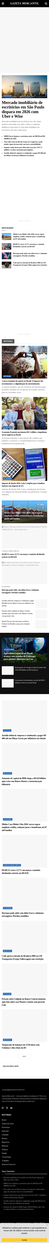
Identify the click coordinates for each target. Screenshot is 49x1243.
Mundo (4, 1138)
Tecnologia (9, 650)
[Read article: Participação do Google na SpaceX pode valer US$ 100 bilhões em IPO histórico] (8, 670)
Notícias (7, 376)
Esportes (5, 1131)
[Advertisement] (24, 39)
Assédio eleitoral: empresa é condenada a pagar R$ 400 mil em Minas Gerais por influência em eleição (18, 603)
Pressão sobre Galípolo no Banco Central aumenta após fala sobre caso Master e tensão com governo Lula (17, 613)
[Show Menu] (3, 3)
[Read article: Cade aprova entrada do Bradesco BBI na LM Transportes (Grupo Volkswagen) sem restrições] (6, 265)
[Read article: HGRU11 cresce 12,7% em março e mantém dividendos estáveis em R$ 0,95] (6, 246)
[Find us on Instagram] (3, 1108)
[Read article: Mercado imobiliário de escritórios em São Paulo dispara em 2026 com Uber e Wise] (24, 86)
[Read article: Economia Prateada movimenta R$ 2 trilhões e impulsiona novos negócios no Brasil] (24, 413)
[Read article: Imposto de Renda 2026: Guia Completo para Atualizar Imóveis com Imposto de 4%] (24, 464)
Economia (8, 427)
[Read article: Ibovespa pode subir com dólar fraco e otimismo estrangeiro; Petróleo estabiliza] (6, 255)
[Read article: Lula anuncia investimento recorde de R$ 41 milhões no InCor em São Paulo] (8, 683)
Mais (24, 1056)
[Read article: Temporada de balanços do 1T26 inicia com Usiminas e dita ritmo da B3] (24, 1025)
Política (7, 730)
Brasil (4, 1120)
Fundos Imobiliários (10, 551)
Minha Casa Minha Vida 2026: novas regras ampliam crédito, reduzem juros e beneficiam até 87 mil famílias (29, 236)
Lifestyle (5, 1135)
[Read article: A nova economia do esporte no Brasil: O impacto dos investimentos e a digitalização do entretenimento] (24, 362)
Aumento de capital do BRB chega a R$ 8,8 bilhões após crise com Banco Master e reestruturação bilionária (24, 781)
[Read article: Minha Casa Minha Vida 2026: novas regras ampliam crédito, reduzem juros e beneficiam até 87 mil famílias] (6, 236)
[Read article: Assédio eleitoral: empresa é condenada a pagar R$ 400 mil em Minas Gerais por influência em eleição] (41, 603)
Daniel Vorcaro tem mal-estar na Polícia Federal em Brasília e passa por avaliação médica (16, 623)
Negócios (7, 96)
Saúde (4, 1153)
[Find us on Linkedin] (11, 1108)
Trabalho (5, 1160)
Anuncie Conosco (9, 1164)
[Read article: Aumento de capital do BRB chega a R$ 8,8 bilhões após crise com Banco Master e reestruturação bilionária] (24, 759)
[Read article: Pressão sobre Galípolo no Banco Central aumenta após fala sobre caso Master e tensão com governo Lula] (41, 614)
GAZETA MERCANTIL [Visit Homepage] (24, 3)
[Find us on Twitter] (7, 1107)
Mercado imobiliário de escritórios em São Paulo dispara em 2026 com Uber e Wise (23, 109)
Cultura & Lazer (8, 1123)
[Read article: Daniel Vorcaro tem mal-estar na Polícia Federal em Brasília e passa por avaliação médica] (41, 624)
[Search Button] (46, 3)
